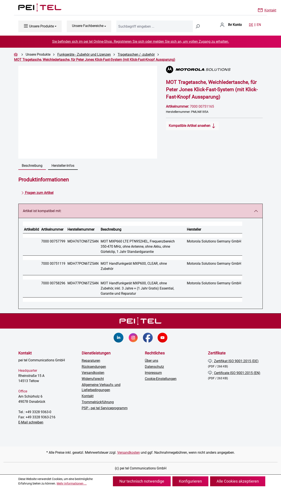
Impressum (153, 373)
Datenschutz (154, 367)
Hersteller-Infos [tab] (63, 166)
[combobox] (154, 26)
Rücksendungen (94, 367)
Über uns (151, 361)
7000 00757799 (53, 241)
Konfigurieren (190, 481)
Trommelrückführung (98, 402)
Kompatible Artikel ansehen (192, 125)
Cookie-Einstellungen (160, 379)
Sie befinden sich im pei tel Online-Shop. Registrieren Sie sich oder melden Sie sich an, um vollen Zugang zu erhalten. (140, 41)
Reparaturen (91, 361)
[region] (88, 112)
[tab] (32, 166)
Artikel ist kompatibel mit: (42, 211)
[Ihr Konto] (231, 24)
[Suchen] (198, 26)
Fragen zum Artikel (37, 192)
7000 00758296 (53, 283)
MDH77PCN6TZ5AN (82, 263)
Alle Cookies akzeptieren (238, 481)
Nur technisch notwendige (141, 481)
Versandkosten (93, 373)
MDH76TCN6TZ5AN (82, 241)
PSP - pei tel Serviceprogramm (105, 408)
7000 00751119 (53, 263)
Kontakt (270, 10)
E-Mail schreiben (30, 422)
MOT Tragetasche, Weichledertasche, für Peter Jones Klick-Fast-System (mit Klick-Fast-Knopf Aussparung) (94, 60)
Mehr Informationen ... (72, 483)
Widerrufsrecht (93, 379)
